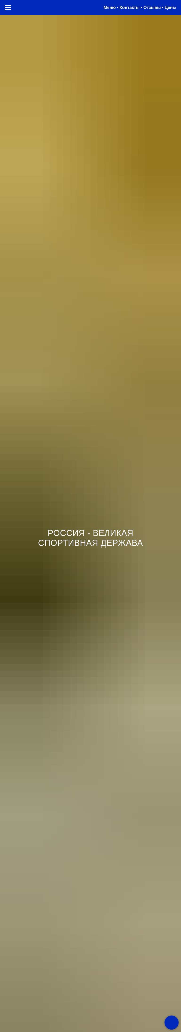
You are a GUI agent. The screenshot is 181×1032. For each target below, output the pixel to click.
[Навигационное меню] (8, 7)
